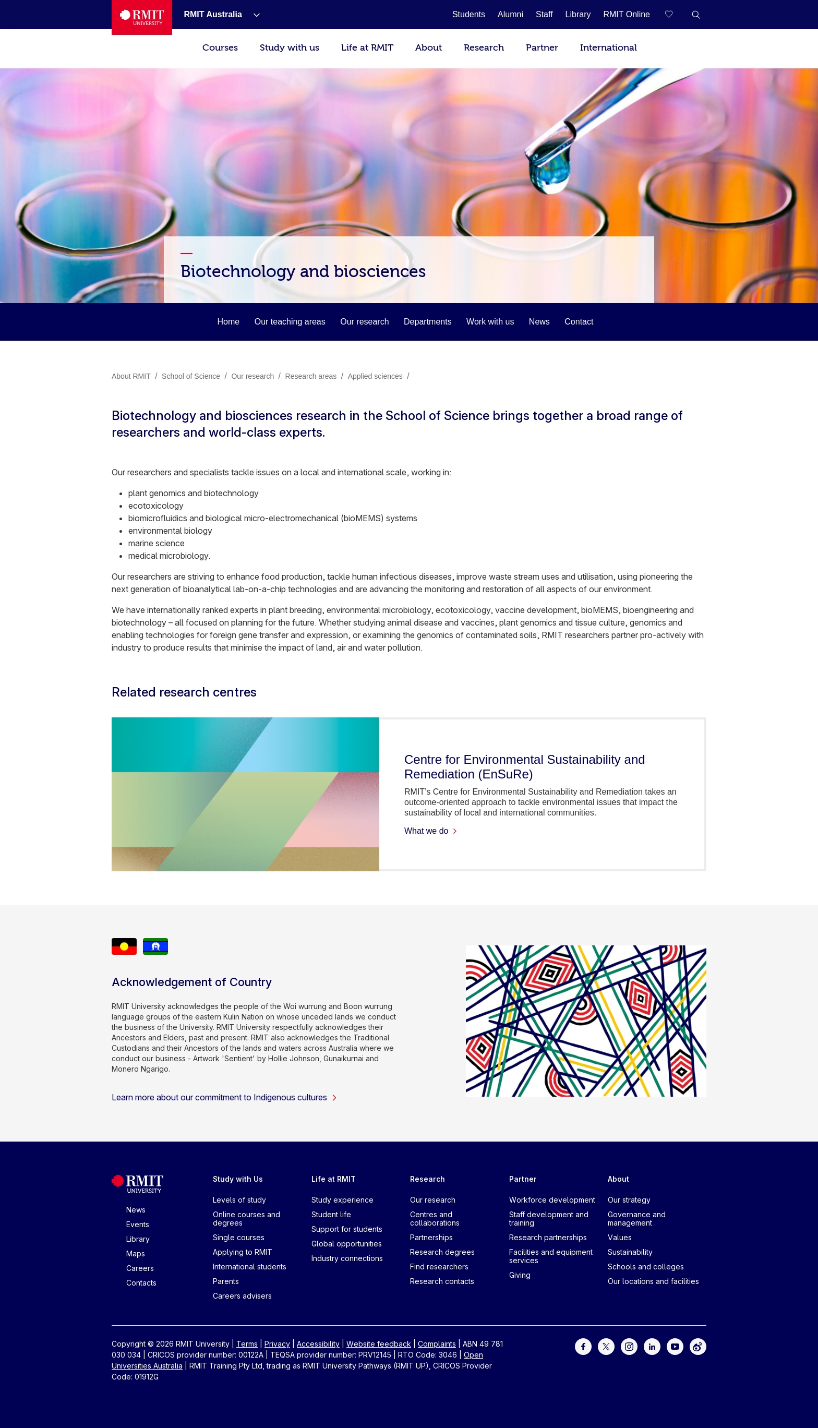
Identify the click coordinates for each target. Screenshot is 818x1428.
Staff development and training (548, 1218)
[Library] (578, 14)
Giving (520, 1274)
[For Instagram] (629, 1345)
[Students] (468, 14)
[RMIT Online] (626, 14)
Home (229, 321)
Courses (220, 47)
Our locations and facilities (653, 1281)
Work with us (490, 321)
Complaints (437, 1343)
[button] (695, 14)
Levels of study (239, 1199)
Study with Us (238, 1178)
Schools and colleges (646, 1266)
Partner (542, 47)
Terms (247, 1343)
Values (620, 1237)
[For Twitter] (606, 1345)
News (539, 321)
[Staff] (544, 14)
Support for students (346, 1229)
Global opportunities (346, 1243)
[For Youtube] (675, 1345)
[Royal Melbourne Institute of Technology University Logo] (142, 17)
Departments (428, 321)
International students (249, 1266)
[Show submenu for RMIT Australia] (252, 14)
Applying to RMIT (242, 1251)
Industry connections (347, 1258)
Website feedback (378, 1343)
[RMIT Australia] (213, 14)
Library (138, 1238)
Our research (364, 321)
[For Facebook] (583, 1345)
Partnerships (431, 1237)
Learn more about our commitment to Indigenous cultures (225, 1097)
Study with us (289, 47)
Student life (331, 1214)
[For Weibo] (698, 1345)
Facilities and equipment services (551, 1256)
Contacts (141, 1282)
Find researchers (439, 1266)
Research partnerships (548, 1237)
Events (137, 1224)
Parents (226, 1281)
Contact (578, 321)
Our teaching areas (290, 321)
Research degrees (442, 1251)
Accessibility (318, 1343)
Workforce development (552, 1199)
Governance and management (637, 1218)
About (428, 47)
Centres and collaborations (435, 1218)
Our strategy (629, 1199)
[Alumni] (510, 14)
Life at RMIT (367, 47)
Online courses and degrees (246, 1218)
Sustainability (630, 1251)
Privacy (277, 1343)
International (608, 47)
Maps (135, 1253)
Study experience (342, 1199)
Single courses (238, 1237)
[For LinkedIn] (652, 1345)
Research (484, 47)
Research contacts (442, 1281)
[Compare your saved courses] (675, 14)
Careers (140, 1268)
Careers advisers (242, 1295)
